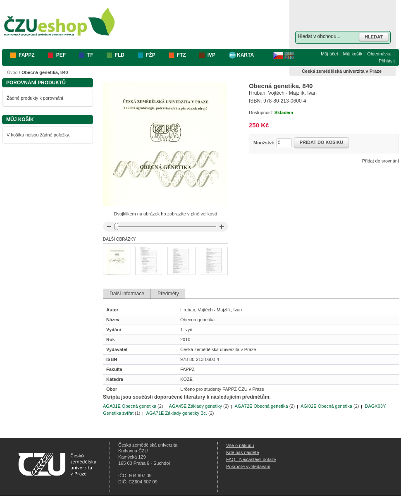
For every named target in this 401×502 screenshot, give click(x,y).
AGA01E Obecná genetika (129, 406)
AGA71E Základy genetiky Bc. (176, 413)
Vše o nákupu (240, 445)
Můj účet (329, 53)
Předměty (168, 293)
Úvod (12, 72)
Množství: (263, 142)
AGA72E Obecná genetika (261, 406)
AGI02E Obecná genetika (326, 406)
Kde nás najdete (242, 452)
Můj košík (352, 53)
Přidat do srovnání (380, 160)
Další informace (127, 293)
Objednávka (379, 53)
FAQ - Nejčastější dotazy (251, 459)
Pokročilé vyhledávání (248, 466)
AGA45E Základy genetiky (195, 406)
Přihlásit (387, 60)
